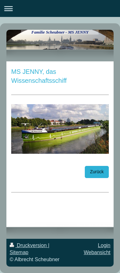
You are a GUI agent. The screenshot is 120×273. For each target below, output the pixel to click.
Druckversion (29, 245)
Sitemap (19, 252)
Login (104, 245)
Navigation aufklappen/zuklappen (60, 8)
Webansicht (97, 252)
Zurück (97, 171)
